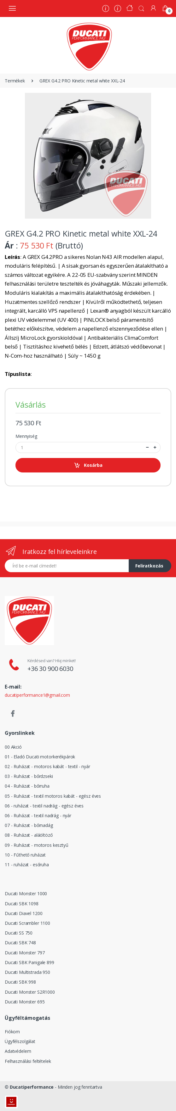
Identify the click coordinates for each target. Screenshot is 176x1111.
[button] (141, 8)
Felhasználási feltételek (28, 1061)
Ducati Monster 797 (24, 953)
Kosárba (88, 465)
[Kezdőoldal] (129, 9)
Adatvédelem (18, 1051)
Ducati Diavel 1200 (23, 913)
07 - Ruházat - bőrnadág (29, 825)
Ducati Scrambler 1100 (27, 923)
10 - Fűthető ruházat (25, 855)
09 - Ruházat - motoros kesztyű (36, 845)
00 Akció (13, 747)
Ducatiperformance (32, 1087)
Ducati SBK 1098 (21, 904)
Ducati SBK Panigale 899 (29, 962)
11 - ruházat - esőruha (27, 865)
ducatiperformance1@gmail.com (37, 695)
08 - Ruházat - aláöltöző (29, 835)
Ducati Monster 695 (24, 1002)
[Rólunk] (105, 9)
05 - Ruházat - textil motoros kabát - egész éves (53, 796)
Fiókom (12, 1032)
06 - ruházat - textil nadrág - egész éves (44, 806)
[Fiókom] (153, 8)
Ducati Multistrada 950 (27, 972)
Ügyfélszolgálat (20, 1041)
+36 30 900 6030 (50, 668)
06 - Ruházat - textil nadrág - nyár (38, 815)
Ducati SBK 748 (20, 943)
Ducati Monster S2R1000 (30, 992)
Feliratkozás (149, 566)
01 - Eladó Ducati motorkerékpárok (40, 757)
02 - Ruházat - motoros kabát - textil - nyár (47, 766)
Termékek (15, 81)
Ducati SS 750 (18, 933)
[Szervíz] (117, 9)
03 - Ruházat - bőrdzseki (29, 776)
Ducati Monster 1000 (26, 893)
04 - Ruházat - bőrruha (27, 786)
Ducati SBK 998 (20, 982)
